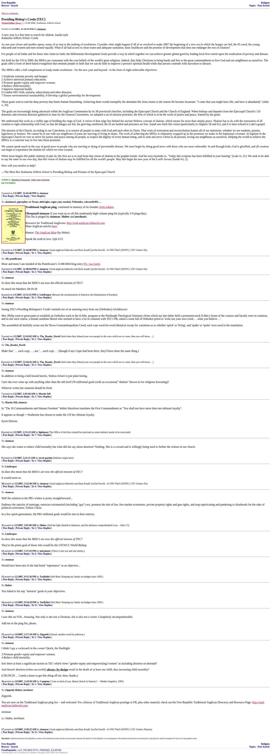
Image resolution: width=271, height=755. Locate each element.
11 (2, 525)
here (54, 226)
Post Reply (8, 196)
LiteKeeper (45, 294)
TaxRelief (45, 576)
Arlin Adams (106, 207)
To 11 (34, 605)
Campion (45, 681)
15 (2, 634)
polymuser (45, 551)
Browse (5, 5)
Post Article (264, 5)
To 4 (33, 486)
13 (2, 576)
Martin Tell (44, 393)
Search (14, 5)
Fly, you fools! (92, 263)
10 (2, 483)
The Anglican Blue (45, 232)
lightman (43, 432)
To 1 (33, 253)
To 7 (33, 435)
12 (2, 551)
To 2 (33, 272)
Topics (252, 5)
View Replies (38, 196)
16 (2, 681)
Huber (43, 525)
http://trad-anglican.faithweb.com (86, 222)
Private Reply (23, 196)
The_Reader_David (50, 336)
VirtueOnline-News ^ (12, 23)
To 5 (33, 365)
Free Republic (8, 2)
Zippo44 (44, 634)
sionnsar (44, 193)
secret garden (45, 458)
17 (2, 729)
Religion (265, 2)
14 (2, 602)
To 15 (34, 732)
